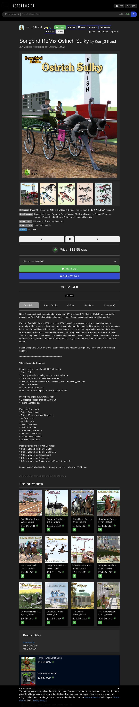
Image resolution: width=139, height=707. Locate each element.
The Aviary (78, 611)
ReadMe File (29, 642)
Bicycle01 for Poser (47, 673)
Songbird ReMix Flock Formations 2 (115, 565)
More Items (89, 305)
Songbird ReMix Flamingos (86, 565)
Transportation (51, 221)
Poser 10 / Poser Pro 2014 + (43, 210)
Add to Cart (69, 268)
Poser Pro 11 (76, 210)
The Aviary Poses (106, 611)
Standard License (43, 225)
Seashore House (55, 611)
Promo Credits (50, 305)
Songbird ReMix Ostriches (59, 519)
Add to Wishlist (69, 276)
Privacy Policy (39, 700)
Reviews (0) (109, 305)
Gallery (92, 27)
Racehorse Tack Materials (33, 565)
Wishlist (50, 31)
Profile (71, 27)
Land (62, 221)
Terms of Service (92, 697)
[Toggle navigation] (5, 5)
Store (81, 27)
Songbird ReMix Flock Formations (63, 565)
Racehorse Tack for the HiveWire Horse (117, 519)
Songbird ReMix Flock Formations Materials (42, 611)
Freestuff (105, 27)
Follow (60, 27)
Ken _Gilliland (105, 41)
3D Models (38, 221)
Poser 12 (110, 210)
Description (29, 305)
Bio (60, 31)
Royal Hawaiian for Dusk (50, 658)
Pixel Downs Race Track (33, 519)
